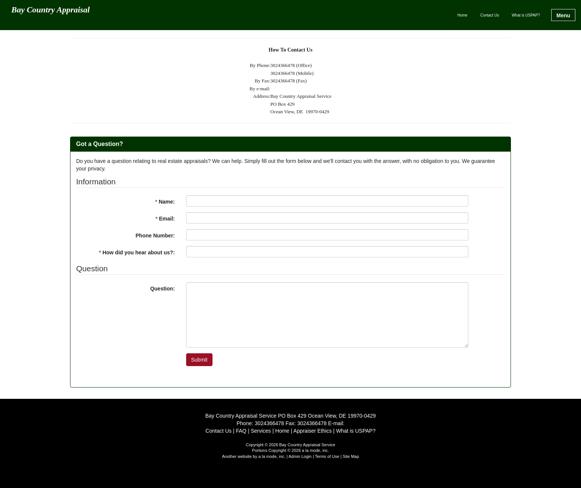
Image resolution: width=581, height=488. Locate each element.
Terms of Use (327, 456)
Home (462, 15)
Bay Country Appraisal (50, 10)
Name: (165, 202)
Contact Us (489, 15)
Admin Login (300, 456)
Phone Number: (155, 236)
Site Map (350, 456)
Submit (199, 360)
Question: (162, 289)
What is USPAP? (526, 15)
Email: (165, 219)
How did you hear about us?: (137, 252)
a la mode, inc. (272, 456)
